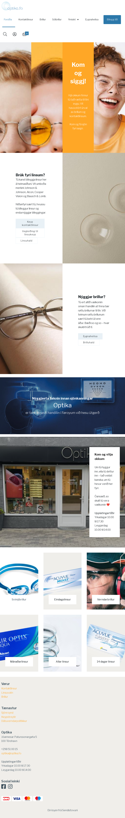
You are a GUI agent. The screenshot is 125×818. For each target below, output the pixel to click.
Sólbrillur (57, 19)
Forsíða (8, 19)
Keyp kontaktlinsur (30, 223)
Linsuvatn (7, 692)
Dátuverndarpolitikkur (14, 721)
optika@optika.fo (11, 753)
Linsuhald (26, 240)
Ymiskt (72, 19)
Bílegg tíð (112, 19)
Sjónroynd (7, 712)
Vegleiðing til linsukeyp (30, 233)
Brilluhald (88, 342)
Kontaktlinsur (25, 19)
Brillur (43, 19)
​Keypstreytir (8, 716)
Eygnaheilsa (91, 19)
